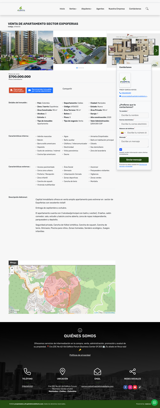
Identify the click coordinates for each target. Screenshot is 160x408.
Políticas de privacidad (80, 355)
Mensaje (122, 137)
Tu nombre (123, 111)
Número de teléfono (127, 129)
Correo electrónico (126, 120)
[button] (77, 67)
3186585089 (126, 93)
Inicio (62, 9)
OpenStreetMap (110, 312)
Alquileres (86, 9)
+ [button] (12, 269)
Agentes (100, 9)
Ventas (72, 9)
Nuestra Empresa (117, 9)
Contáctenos (135, 9)
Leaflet (96, 312)
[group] (26, 50)
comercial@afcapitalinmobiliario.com (135, 96)
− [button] (12, 272)
